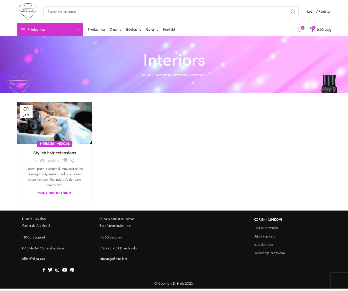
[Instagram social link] (57, 272)
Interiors (47, 146)
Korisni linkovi (268, 222)
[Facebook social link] (44, 272)
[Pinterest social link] (72, 272)
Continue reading (54, 195)
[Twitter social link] (50, 272)
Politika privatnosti (266, 230)
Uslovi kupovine (264, 238)
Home (146, 77)
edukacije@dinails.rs (113, 261)
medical (63, 146)
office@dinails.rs (33, 261)
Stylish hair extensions (54, 155)
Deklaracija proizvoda (269, 255)
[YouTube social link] (65, 272)
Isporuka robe (263, 247)
